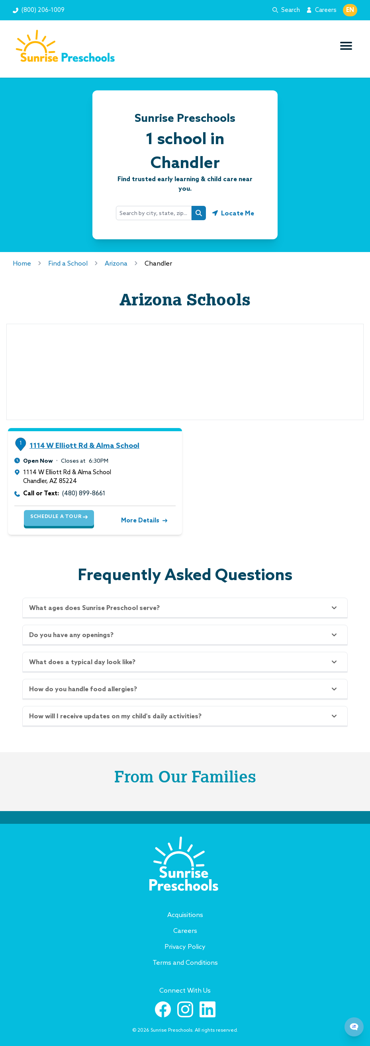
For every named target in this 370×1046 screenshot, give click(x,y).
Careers (326, 10)
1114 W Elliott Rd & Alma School (84, 445)
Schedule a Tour (59, 516)
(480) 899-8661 (84, 493)
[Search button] (199, 213)
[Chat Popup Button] (354, 1026)
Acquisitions (185, 915)
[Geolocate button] (233, 213)
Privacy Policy (185, 946)
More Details (143, 520)
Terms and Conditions (185, 962)
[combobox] (154, 213)
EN (350, 10)
